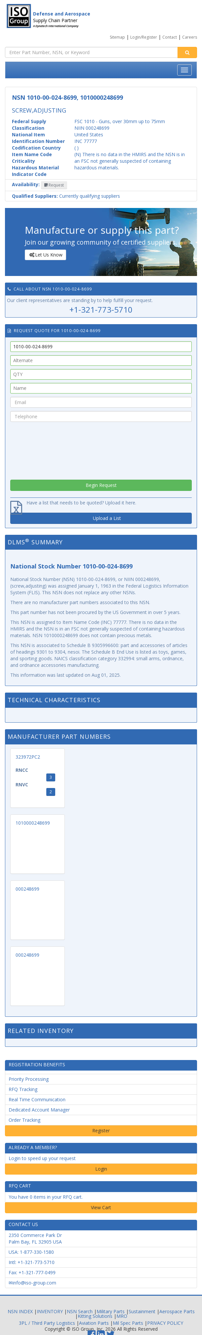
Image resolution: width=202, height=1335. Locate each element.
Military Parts (111, 1311)
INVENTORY (50, 1311)
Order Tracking (24, 1120)
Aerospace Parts (177, 1311)
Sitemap (117, 37)
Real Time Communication (37, 1099)
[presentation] (101, 449)
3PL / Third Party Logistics (47, 1323)
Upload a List (107, 518)
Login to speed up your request (42, 1158)
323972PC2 (28, 757)
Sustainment (142, 1311)
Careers (189, 37)
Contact (169, 37)
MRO (121, 1316)
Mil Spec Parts (128, 1323)
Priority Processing (29, 1079)
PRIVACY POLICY (165, 1323)
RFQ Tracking (23, 1089)
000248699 (27, 889)
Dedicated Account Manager (39, 1110)
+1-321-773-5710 (101, 309)
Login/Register (143, 37)
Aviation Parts (94, 1323)
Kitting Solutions (95, 1316)
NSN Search (80, 1311)
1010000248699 (33, 823)
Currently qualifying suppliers (66, 196)
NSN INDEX (20, 1311)
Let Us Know (45, 255)
